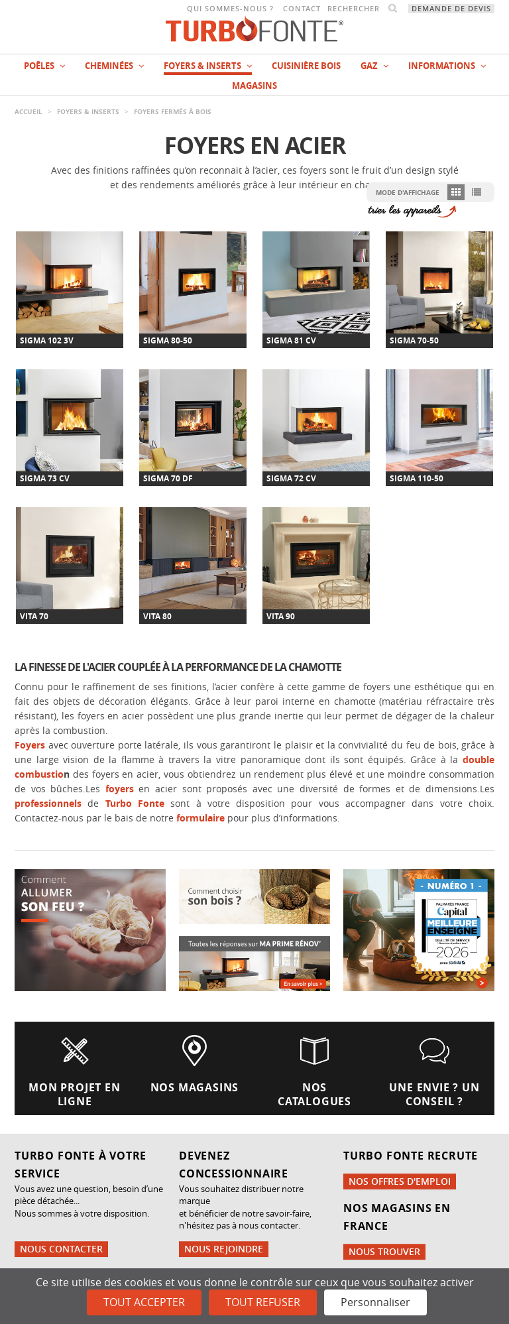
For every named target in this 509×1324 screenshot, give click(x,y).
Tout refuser (262, 1302)
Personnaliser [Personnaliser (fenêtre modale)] (375, 1302)
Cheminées (114, 66)
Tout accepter (144, 1302)
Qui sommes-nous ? (230, 8)
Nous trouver (384, 1251)
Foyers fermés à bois (172, 111)
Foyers (30, 745)
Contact (302, 8)
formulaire (201, 818)
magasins (254, 85)
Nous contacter (61, 1248)
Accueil (28, 111)
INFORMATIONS (447, 66)
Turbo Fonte (134, 803)
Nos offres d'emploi (400, 1181)
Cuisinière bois (306, 66)
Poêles (44, 66)
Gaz (374, 66)
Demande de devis (451, 8)
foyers (119, 788)
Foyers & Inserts (208, 66)
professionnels (48, 803)
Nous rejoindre (223, 1248)
